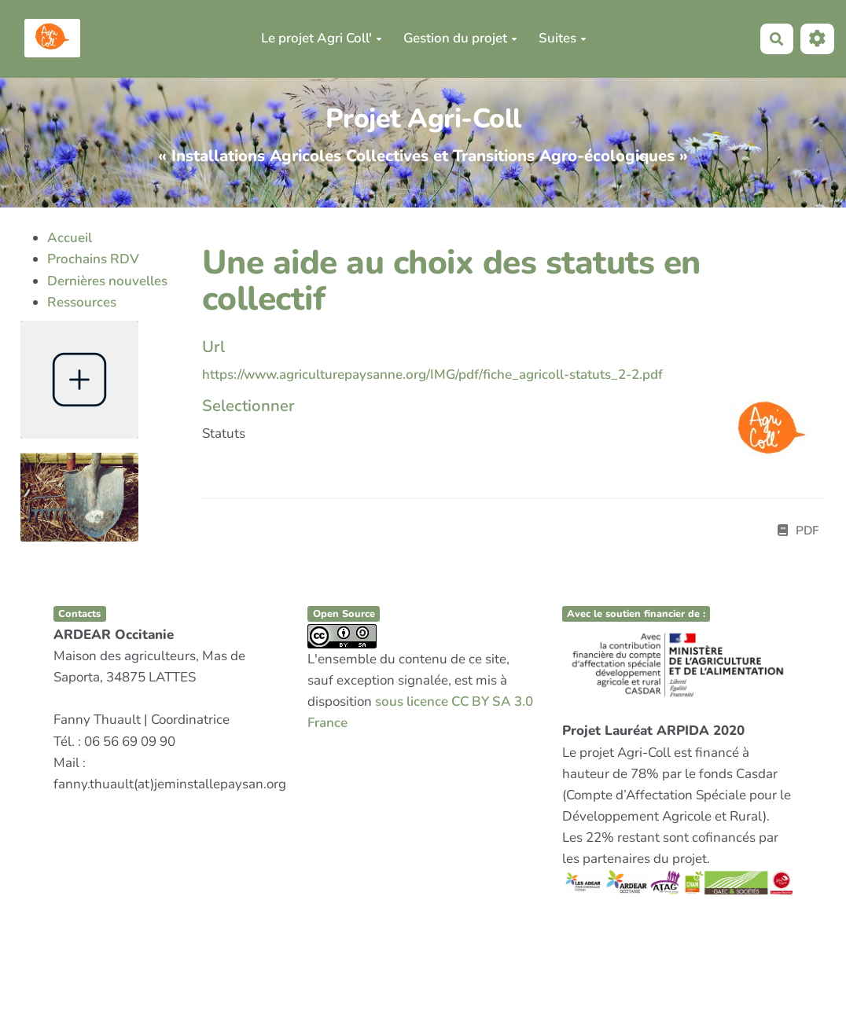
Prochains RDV (93, 259)
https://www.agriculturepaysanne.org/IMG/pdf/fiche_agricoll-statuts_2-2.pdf (432, 374)
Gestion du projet (460, 38)
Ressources (81, 302)
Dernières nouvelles (107, 281)
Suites (563, 38)
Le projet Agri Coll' (321, 38)
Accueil (69, 238)
